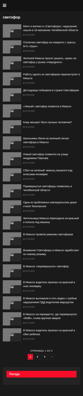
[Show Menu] (4, 5)
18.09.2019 (29, 211)
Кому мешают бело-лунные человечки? (47, 122)
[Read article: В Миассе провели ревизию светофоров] (12, 239)
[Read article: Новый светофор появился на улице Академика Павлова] (12, 159)
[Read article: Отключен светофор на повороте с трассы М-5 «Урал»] (12, 47)
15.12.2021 (29, 127)
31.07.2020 (29, 163)
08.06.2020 (29, 179)
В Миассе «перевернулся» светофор (46, 266)
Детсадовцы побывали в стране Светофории (51, 90)
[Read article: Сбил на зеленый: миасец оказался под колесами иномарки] (12, 175)
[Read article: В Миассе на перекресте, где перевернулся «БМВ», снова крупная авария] (12, 319)
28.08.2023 (29, 51)
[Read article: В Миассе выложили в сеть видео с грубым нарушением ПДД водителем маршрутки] (12, 303)
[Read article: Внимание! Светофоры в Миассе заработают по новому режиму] (12, 255)
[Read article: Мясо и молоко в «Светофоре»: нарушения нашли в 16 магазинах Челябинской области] (12, 31)
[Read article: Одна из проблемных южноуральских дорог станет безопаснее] (12, 207)
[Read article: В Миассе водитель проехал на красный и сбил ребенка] (12, 335)
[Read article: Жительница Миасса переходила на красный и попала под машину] (12, 223)
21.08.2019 (29, 227)
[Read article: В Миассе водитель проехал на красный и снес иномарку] (12, 287)
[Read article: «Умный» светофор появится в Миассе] (12, 111)
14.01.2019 (29, 291)
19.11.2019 (29, 195)
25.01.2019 (29, 271)
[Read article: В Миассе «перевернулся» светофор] (12, 271)
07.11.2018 (29, 323)
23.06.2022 (29, 111)
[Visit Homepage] (44, 5)
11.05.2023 (29, 83)
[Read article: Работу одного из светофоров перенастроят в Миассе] (12, 79)
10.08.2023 (29, 67)
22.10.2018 (29, 339)
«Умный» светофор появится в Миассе (47, 106)
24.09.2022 (29, 95)
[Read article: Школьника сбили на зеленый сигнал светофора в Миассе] (12, 143)
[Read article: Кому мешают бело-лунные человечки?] (12, 127)
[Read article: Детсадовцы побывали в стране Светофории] (12, 95)
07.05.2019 (29, 239)
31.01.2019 (29, 259)
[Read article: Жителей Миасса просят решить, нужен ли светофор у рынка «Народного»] (12, 63)
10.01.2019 (29, 307)
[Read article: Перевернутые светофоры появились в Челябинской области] (12, 191)
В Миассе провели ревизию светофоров (48, 234)
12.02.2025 (29, 35)
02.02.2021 (29, 147)
